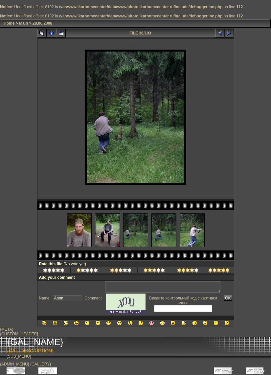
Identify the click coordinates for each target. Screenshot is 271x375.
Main (23, 23)
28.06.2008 (42, 23)
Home (9, 23)
